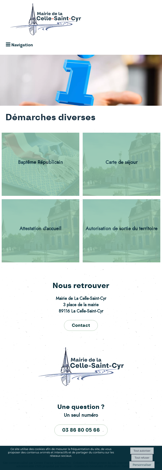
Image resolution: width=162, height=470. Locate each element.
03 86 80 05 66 (81, 430)
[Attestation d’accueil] (41, 230)
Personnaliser (142, 464)
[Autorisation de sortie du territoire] (122, 230)
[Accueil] (41, 20)
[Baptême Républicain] (41, 164)
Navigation (22, 45)
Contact (81, 325)
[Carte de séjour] (122, 164)
